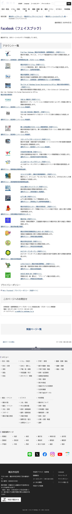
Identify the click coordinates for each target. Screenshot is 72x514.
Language (61, 472)
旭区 (15, 436)
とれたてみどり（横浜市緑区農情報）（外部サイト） (38, 264)
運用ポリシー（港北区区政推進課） (32, 246)
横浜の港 (5, 402)
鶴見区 (64, 440)
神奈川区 (53, 436)
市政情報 (41, 398)
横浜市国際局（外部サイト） (30, 74)
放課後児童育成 (43, 376)
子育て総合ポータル (44, 392)
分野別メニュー (26, 422)
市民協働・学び (26, 372)
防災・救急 (5, 361)
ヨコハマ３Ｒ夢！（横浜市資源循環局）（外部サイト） (39, 174)
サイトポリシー (63, 479)
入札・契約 (24, 402)
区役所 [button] (20, 3)
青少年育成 (42, 382)
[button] (36, 329)
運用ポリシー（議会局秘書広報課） (12, 226)
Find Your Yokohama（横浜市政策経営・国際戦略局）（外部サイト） (43, 52)
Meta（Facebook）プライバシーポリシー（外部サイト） (21, 290)
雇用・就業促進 (26, 412)
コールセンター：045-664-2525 (43, 479)
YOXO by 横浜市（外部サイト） (31, 99)
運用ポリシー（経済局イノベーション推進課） (16, 107)
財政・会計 (42, 416)
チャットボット (46, 3)
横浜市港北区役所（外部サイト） (31, 241)
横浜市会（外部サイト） (28, 219)
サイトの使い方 (63, 482)
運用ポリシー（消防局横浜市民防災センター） (16, 214)
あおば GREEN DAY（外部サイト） (31, 273)
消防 (4, 369)
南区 (63, 444)
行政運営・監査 (43, 409)
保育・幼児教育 (43, 372)
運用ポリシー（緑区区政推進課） (11, 259)
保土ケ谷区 (41, 444)
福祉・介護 (60, 369)
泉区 (27, 436)
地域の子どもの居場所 (45, 386)
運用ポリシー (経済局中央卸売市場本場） (34, 157)
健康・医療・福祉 (62, 361)
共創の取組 (24, 416)
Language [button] (26, 3)
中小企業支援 (25, 406)
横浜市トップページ (15, 16)
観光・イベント (7, 398)
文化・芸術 (6, 409)
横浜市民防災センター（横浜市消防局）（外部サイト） (39, 206)
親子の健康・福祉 (44, 366)
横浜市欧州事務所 (6, 94)
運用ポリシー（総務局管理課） (31, 69)
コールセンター (35, 3)
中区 (15, 444)
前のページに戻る (8, 342)
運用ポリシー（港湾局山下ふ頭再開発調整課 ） (36, 201)
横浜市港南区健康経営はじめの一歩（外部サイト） (37, 231)
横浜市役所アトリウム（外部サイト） (33, 64)
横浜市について (43, 402)
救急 (4, 372)
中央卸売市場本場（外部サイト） (31, 152)
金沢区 (64, 436)
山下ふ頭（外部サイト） (28, 196)
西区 (27, 444)
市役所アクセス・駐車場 (41, 472)
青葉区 (4, 436)
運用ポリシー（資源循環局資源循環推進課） (15, 182)
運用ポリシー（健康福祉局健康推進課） (14, 169)
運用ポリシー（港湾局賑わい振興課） (33, 191)
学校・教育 (42, 379)
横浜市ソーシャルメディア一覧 (56, 16)
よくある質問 (37, 482)
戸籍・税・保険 (26, 369)
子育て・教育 (42, 361)
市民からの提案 (38, 486)
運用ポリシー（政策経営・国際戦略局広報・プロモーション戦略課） (23, 59)
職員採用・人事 (43, 412)
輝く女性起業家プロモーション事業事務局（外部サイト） (39, 127)
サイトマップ (62, 475)
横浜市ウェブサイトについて (33, 16)
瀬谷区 (40, 440)
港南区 (4, 440)
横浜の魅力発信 (8, 416)
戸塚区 (4, 444)
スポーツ (5, 412)
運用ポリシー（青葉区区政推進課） (32, 279)
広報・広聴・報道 (44, 419)
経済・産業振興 (26, 409)
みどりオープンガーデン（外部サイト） (33, 251)
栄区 (27, 440)
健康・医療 (60, 366)
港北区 (16, 440)
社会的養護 (42, 389)
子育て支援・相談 (44, 369)
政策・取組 (42, 406)
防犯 (4, 376)
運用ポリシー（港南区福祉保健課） (32, 236)
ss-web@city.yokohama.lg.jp (24, 311)
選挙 (39, 422)
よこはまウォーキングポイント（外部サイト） (36, 161)
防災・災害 (6, 366)
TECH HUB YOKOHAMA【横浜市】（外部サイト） (35, 112)
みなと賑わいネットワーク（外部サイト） (34, 186)
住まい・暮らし (26, 366)
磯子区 (40, 436)
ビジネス (23, 398)
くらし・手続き (25, 361)
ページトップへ (36, 349)
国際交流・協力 (26, 419)
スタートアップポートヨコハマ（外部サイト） (36, 139)
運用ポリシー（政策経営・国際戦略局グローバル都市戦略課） (41, 79)
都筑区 (52, 440)
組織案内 (36, 475)
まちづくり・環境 (26, 376)
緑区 (51, 444)
